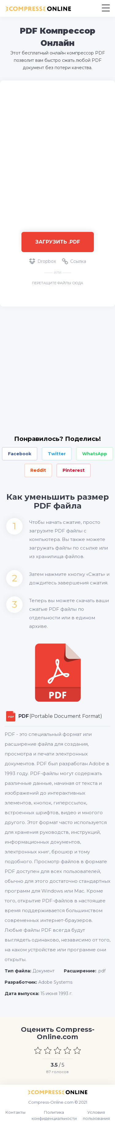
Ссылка (74, 261)
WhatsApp (94, 454)
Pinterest (74, 470)
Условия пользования (96, 1115)
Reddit (38, 470)
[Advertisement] (57, 153)
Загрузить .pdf (57, 242)
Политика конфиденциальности (54, 1115)
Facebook (19, 454)
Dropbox (42, 261)
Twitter (57, 454)
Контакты (15, 1112)
